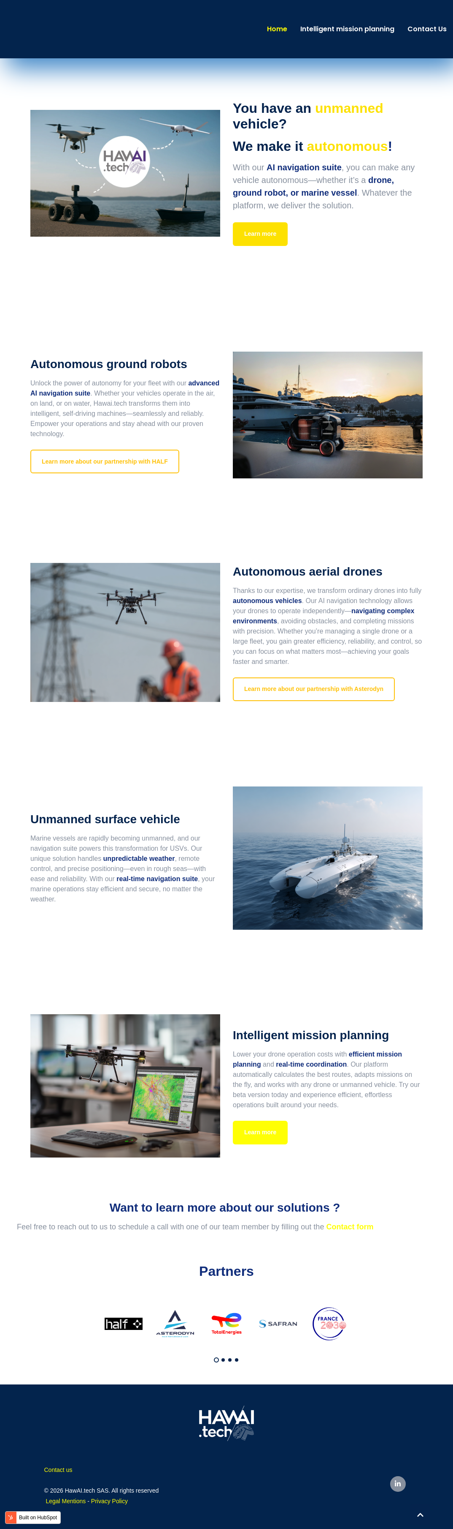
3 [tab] (230, 1360)
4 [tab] (236, 1360)
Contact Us (427, 29)
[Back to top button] (420, 1514)
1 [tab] (216, 1360)
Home (277, 29)
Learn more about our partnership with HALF (105, 461)
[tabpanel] (124, 1324)
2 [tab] (223, 1360)
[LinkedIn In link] (398, 1484)
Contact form (349, 1227)
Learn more (260, 233)
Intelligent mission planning (347, 29)
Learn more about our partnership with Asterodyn (313, 688)
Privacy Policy (109, 1501)
